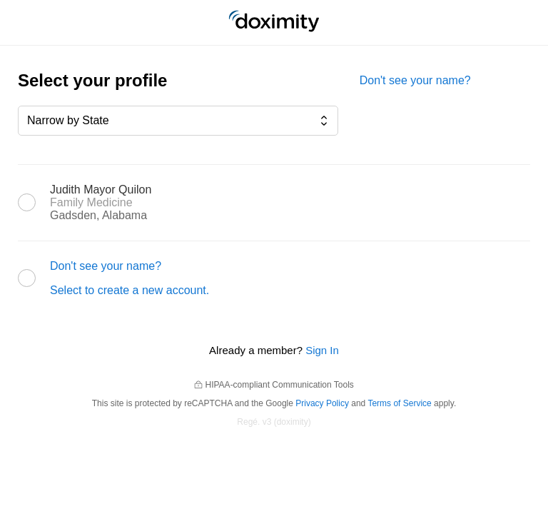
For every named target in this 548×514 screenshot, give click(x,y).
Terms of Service (399, 403)
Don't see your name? (415, 80)
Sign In (322, 350)
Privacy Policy (322, 403)
